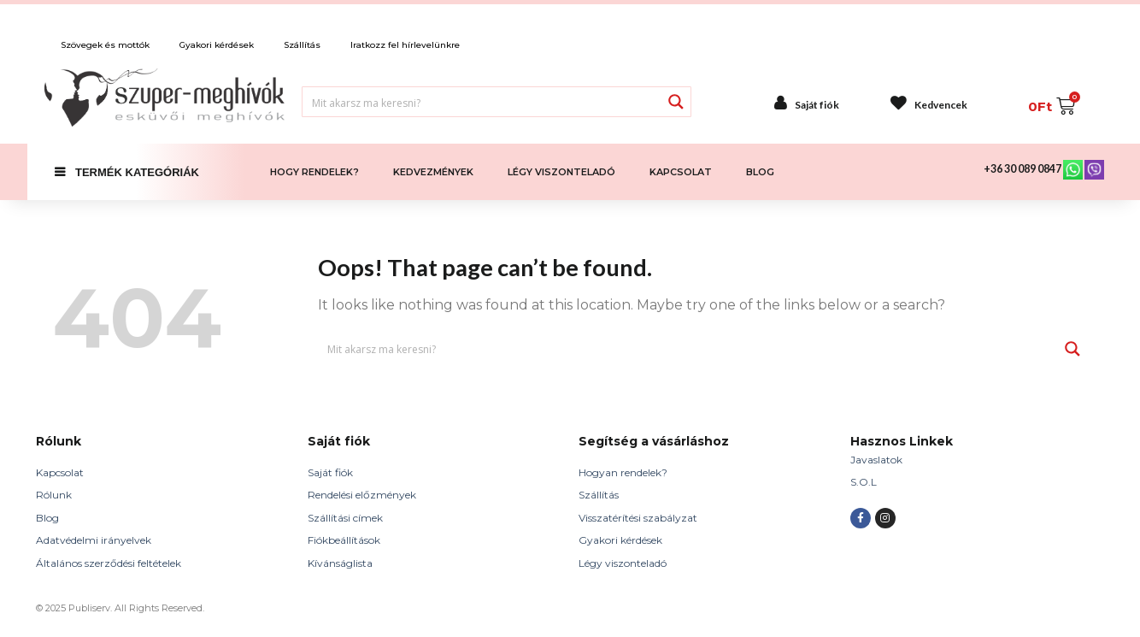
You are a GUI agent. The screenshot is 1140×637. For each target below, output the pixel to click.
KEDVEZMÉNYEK (433, 172)
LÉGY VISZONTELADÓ (561, 172)
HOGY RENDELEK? (314, 172)
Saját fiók (817, 104)
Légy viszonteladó (623, 563)
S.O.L (863, 481)
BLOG (760, 172)
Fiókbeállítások (344, 540)
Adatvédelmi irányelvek (93, 540)
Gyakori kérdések (620, 540)
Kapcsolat (60, 472)
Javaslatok (876, 459)
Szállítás (599, 494)
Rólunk (54, 494)
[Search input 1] (482, 101)
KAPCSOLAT (680, 172)
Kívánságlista (340, 563)
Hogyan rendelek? (623, 472)
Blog (47, 517)
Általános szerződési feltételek (108, 563)
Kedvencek (940, 104)
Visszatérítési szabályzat (638, 517)
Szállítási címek (345, 517)
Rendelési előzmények (362, 494)
